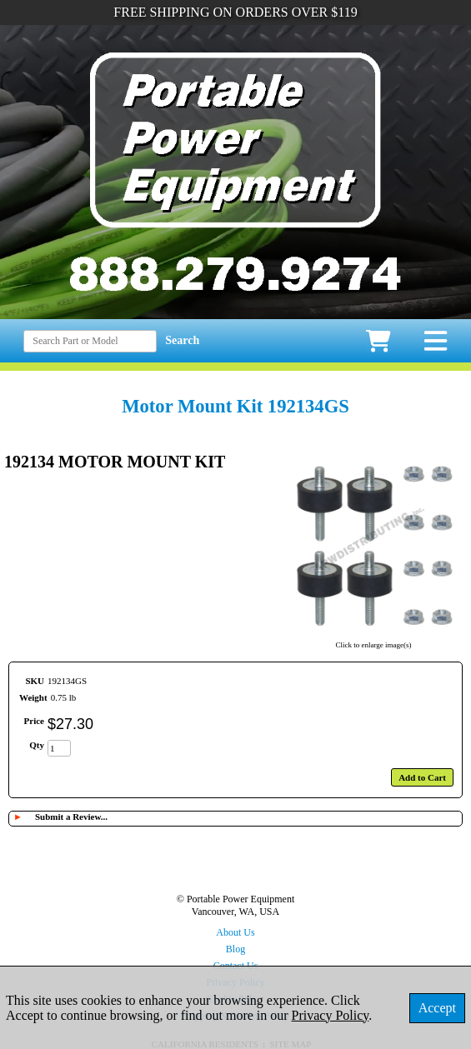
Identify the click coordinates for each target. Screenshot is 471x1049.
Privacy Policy (330, 1015)
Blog (235, 949)
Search (182, 340)
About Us (235, 932)
